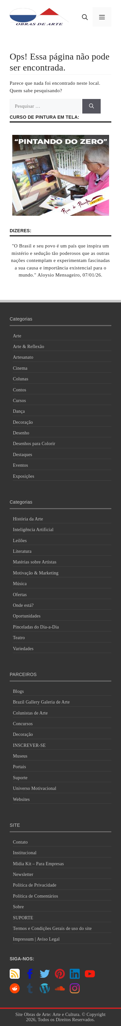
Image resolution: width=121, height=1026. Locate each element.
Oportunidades (27, 616)
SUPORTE (23, 917)
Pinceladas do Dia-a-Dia (36, 627)
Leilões (20, 540)
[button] (85, 17)
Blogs (18, 691)
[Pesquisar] (91, 106)
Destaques (22, 454)
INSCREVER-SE (29, 745)
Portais (19, 766)
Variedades (23, 648)
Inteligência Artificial (33, 529)
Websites (21, 799)
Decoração (23, 422)
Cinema (20, 368)
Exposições (23, 476)
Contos (19, 389)
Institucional (24, 852)
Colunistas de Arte (30, 713)
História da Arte (28, 519)
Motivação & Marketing (35, 573)
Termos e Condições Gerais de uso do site (52, 928)
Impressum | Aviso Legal (36, 939)
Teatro (19, 637)
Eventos (20, 465)
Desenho (21, 433)
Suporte (20, 777)
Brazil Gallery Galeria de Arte (41, 702)
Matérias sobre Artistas (34, 562)
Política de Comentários (35, 896)
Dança (19, 411)
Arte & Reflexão (28, 346)
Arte (17, 335)
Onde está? (23, 605)
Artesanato (23, 357)
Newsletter (23, 874)
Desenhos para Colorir (34, 443)
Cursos (19, 400)
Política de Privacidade (34, 885)
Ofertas (20, 594)
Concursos (23, 723)
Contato (20, 842)
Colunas (20, 379)
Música (20, 583)
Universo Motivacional (34, 788)
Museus (20, 756)
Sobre (18, 906)
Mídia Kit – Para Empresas (38, 863)
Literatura (22, 551)
